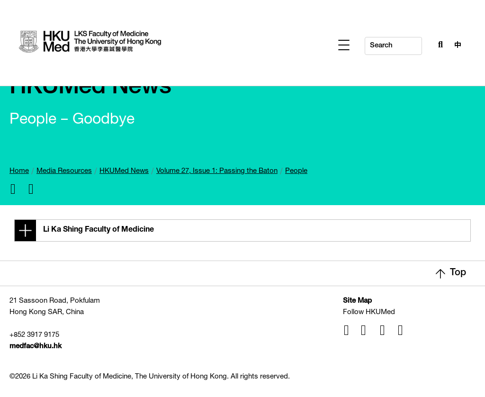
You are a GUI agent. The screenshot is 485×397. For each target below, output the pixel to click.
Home (19, 171)
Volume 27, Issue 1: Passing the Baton (217, 171)
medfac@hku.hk (35, 346)
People (296, 171)
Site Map (357, 301)
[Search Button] (438, 43)
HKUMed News (124, 171)
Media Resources (64, 171)
